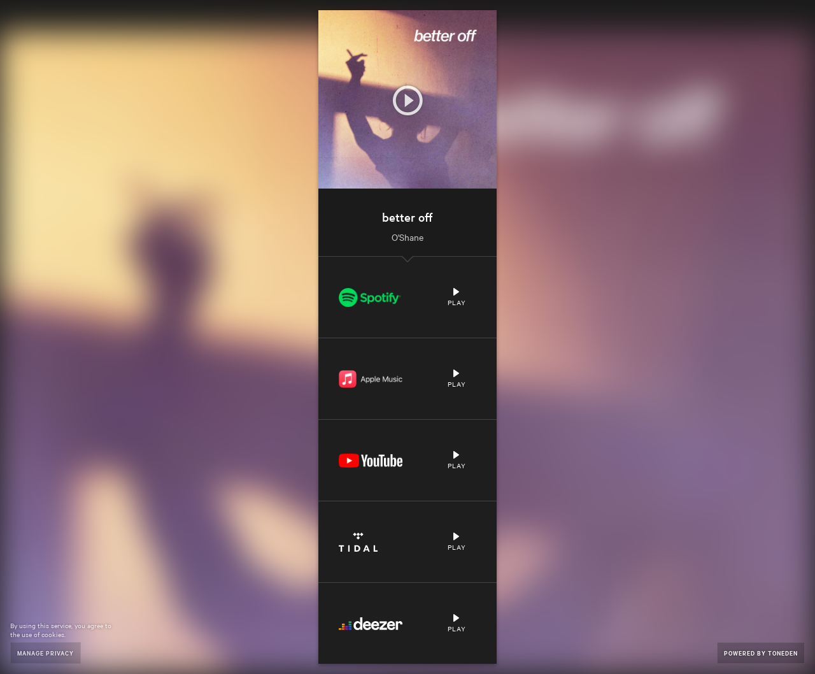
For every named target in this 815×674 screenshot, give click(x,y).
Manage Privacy (45, 652)
